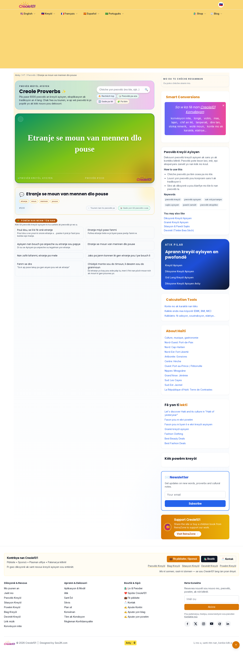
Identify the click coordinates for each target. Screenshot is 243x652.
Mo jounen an (11, 588)
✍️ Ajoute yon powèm (136, 616)
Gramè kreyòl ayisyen (177, 429)
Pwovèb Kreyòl (156, 565)
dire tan (215, 122)
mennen (44, 201)
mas (216, 118)
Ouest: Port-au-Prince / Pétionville (183, 366)
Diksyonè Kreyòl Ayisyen (178, 218)
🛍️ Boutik (209, 558)
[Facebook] (187, 624)
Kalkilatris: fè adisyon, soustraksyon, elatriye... (190, 315)
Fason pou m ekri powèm (179, 419)
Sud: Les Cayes (173, 380)
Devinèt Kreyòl (209, 565)
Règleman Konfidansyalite (78, 621)
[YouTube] (212, 624)
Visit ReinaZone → (188, 533)
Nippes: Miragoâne (175, 370)
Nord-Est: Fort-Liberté (177, 351)
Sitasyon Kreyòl (190, 565)
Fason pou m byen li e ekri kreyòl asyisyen (188, 424)
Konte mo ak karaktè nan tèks (181, 306)
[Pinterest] (220, 624)
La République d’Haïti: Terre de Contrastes (188, 389)
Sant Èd (68, 597)
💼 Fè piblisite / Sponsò (183, 558)
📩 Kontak (227, 559)
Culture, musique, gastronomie (181, 337)
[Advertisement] (121, 43)
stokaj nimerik (177, 126)
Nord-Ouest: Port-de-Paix (179, 342)
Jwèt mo (8, 593)
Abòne (211, 606)
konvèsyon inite (181, 118)
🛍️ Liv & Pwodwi (133, 588)
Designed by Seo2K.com (53, 642)
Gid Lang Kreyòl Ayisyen (179, 277)
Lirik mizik (9, 621)
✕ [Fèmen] (223, 105)
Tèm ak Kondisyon (74, 616)
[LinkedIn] (228, 624)
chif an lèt (186, 122)
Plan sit (68, 607)
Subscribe (195, 503)
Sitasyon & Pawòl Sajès (177, 226)
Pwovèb (31, 75)
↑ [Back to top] (236, 645)
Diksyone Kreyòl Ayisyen (179, 271)
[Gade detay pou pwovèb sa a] (49, 233)
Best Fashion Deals (175, 443)
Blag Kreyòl (173, 565)
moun (33, 201)
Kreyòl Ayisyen (173, 265)
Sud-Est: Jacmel (173, 384)
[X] (195, 624)
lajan (174, 122)
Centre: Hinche (173, 361)
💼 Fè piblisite (132, 597)
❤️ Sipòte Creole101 (135, 593)
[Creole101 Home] (27, 5)
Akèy (17, 75)
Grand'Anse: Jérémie (176, 375)
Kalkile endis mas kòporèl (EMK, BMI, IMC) (188, 311)
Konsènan (69, 612)
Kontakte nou (191, 616)
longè (197, 118)
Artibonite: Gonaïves (176, 356)
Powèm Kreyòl (228, 565)
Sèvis (67, 602)
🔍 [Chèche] (146, 89)
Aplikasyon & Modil (74, 588)
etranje (24, 201)
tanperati (201, 122)
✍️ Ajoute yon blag (134, 612)
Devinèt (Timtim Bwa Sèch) (179, 230)
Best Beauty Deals (175, 438)
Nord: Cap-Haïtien (175, 347)
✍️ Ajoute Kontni (133, 607)
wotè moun (196, 126)
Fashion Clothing (174, 433)
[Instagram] (204, 624)
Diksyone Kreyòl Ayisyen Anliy (182, 283)
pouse (55, 201)
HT (23, 75)
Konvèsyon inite (13, 626)
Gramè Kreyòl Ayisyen (176, 222)
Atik (66, 593)
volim (207, 118)
